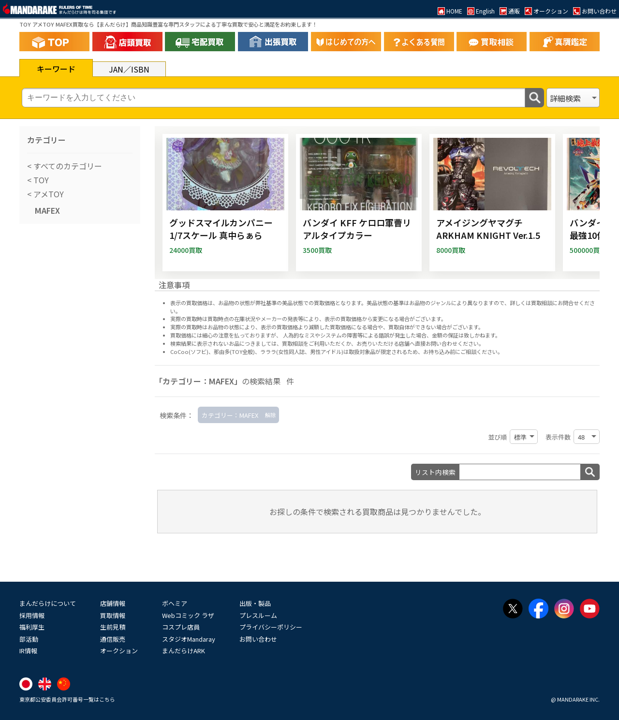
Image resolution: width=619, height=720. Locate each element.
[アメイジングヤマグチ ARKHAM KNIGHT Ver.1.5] (492, 202)
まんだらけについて (47, 603)
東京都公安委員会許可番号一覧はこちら (67, 699)
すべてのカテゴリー (66, 166)
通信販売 (112, 639)
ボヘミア (174, 603)
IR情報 (28, 650)
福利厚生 (31, 627)
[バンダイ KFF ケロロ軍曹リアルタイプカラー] (359, 202)
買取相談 (292, 343)
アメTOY (47, 194)
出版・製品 (255, 603)
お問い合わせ (258, 639)
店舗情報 (112, 603)
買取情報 (112, 615)
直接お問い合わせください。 (449, 343)
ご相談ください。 (481, 351)
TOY (40, 180)
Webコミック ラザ (188, 615)
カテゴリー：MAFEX (230, 415)
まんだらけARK (183, 650)
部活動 (28, 639)
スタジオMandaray (188, 639)
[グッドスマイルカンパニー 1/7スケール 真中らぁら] (225, 202)
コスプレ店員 (181, 627)
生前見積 (112, 627)
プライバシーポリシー (270, 627)
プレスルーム (258, 615)
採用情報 (31, 615)
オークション (119, 650)
